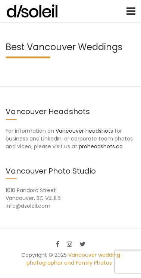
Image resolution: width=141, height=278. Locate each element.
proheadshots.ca (101, 146)
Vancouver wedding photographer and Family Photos (73, 258)
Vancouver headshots (84, 131)
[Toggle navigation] (130, 11)
